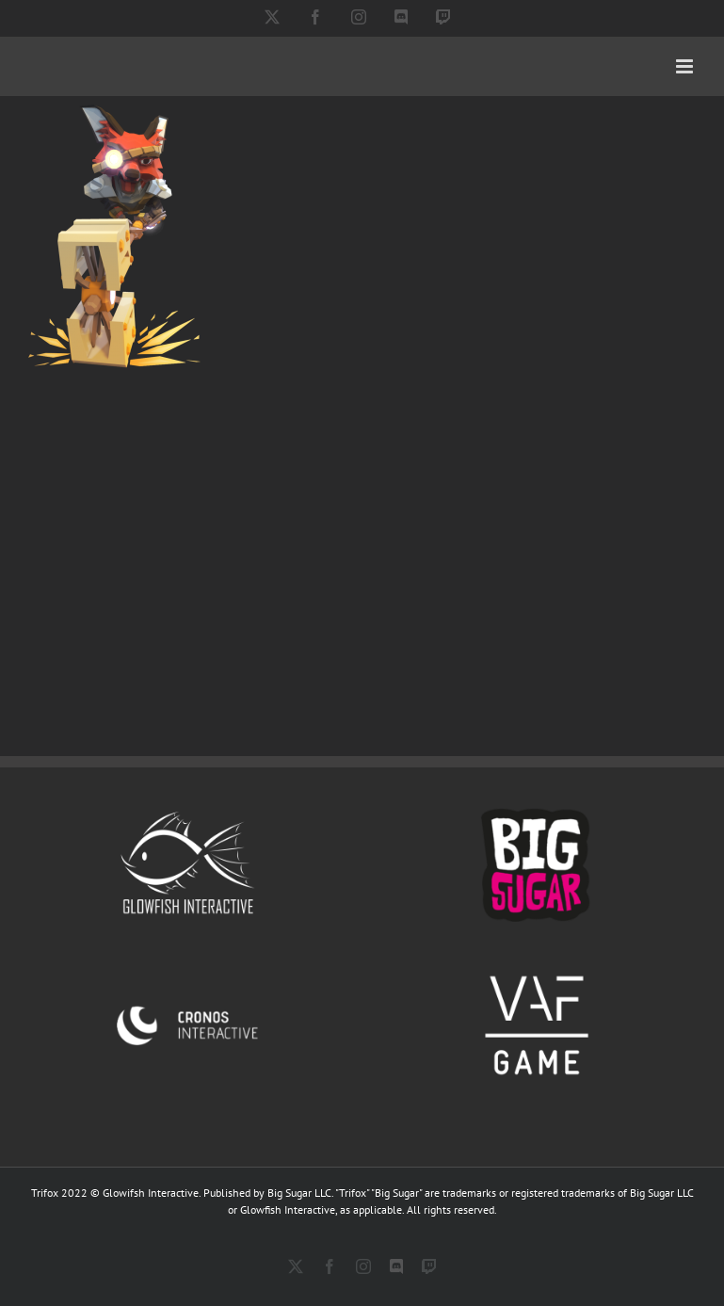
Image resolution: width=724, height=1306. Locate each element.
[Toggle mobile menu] (686, 66)
